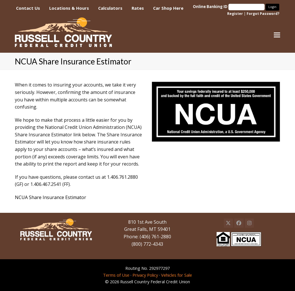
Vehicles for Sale (176, 275)
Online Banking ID (229, 6)
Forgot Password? (263, 13)
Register (235, 13)
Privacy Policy (145, 275)
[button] (277, 35)
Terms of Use (116, 275)
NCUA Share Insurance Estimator (50, 197)
